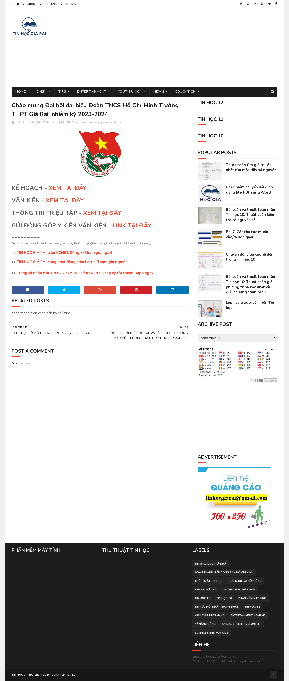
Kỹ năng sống (205, 624)
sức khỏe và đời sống (245, 581)
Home (16, 4)
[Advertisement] (188, 47)
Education (185, 91)
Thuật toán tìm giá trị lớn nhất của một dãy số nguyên (251, 167)
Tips (62, 91)
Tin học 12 (252, 607)
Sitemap (71, 4)
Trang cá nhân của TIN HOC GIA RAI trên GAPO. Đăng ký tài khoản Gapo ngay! (85, 273)
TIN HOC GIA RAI (23, 675)
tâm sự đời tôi (205, 589)
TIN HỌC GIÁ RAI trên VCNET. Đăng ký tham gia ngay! (64, 252)
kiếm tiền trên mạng (210, 615)
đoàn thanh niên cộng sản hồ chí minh (98, 122)
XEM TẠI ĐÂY (68, 188)
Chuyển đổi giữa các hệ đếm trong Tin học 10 (250, 257)
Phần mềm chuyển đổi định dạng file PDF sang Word (249, 190)
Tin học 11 (202, 598)
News (158, 91)
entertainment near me (248, 615)
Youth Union (130, 91)
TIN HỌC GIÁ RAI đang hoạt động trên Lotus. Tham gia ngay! (71, 261)
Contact (51, 4)
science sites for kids (212, 633)
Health (40, 91)
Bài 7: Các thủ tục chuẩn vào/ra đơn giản (247, 234)
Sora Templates (63, 675)
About (32, 4)
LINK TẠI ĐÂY (131, 225)
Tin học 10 (224, 598)
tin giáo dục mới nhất (211, 564)
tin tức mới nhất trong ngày (216, 607)
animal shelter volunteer (241, 624)
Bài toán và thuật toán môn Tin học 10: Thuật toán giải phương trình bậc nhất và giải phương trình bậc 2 (250, 284)
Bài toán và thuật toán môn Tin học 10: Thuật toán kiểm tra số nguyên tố (250, 214)
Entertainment (92, 91)
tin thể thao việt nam (238, 589)
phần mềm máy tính (252, 598)
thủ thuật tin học (208, 581)
